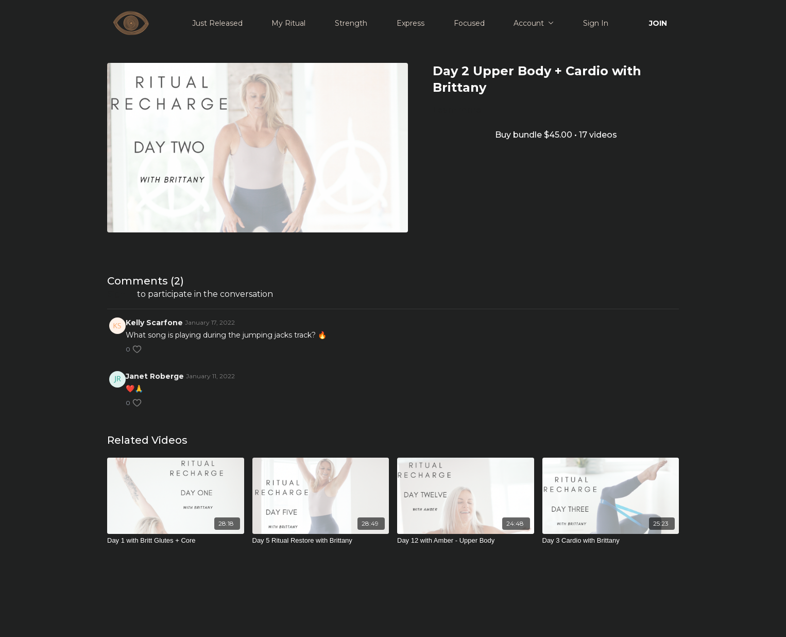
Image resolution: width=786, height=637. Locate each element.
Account (534, 23)
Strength (351, 23)
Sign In (595, 23)
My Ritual (288, 23)
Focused (469, 23)
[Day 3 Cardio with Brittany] (610, 540)
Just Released (217, 23)
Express (410, 23)
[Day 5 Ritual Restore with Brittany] (320, 540)
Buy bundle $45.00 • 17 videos (556, 135)
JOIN (658, 23)
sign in (121, 294)
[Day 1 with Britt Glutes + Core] (175, 540)
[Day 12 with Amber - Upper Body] (465, 540)
